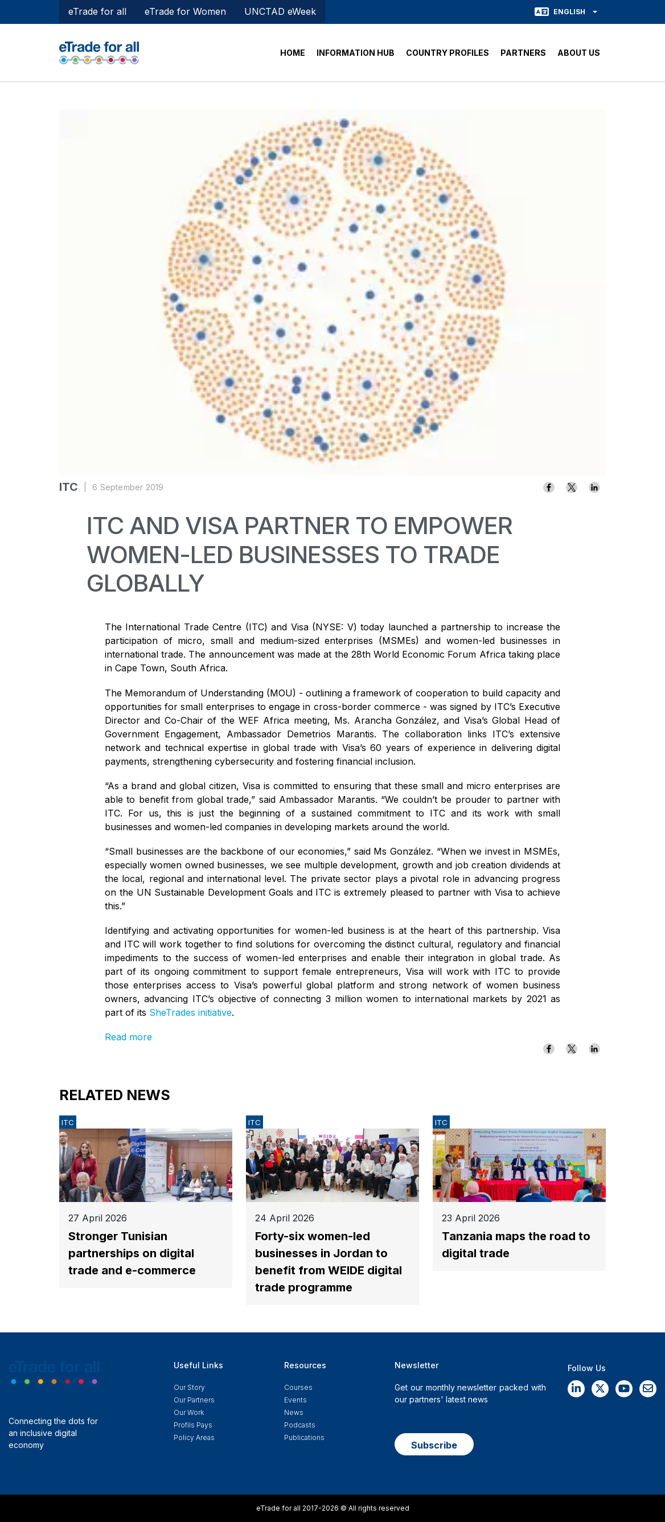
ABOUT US (578, 53)
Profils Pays (193, 1425)
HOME (292, 53)
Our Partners (194, 1400)
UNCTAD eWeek (280, 11)
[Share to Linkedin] (594, 487)
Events (295, 1400)
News (293, 1412)
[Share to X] (571, 487)
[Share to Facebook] (549, 487)
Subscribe (434, 1445)
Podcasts (299, 1425)
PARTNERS (523, 53)
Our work (189, 1412)
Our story (189, 1387)
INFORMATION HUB (356, 53)
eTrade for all (97, 11)
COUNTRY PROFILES (447, 53)
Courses (298, 1387)
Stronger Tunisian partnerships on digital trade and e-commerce (132, 1253)
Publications (304, 1437)
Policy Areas (194, 1437)
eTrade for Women (185, 11)
